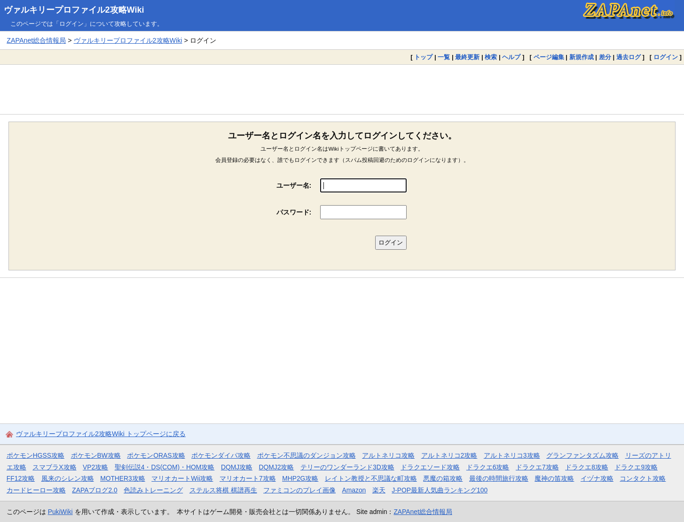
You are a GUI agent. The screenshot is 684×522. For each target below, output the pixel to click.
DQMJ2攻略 (276, 467)
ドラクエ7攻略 (537, 467)
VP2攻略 (95, 467)
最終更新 (467, 57)
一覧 (444, 57)
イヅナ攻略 (597, 478)
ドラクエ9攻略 (636, 467)
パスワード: (294, 212)
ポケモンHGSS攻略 (35, 455)
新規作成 (581, 57)
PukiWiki (60, 511)
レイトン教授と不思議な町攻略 (371, 478)
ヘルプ (511, 57)
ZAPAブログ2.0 (94, 490)
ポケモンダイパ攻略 (221, 455)
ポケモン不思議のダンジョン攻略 (306, 455)
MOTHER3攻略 (122, 478)
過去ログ (628, 57)
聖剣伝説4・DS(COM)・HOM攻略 (165, 467)
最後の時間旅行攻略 (498, 478)
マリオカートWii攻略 (182, 478)
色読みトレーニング (153, 490)
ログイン (665, 57)
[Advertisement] (342, 89)
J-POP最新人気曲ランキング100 (439, 490)
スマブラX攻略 (54, 467)
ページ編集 (549, 57)
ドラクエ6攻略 (488, 467)
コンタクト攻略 (643, 478)
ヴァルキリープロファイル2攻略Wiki (74, 10)
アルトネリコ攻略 (388, 455)
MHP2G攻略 (300, 478)
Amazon (354, 490)
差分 (605, 57)
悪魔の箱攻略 (443, 478)
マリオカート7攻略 (248, 478)
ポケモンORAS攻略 (156, 455)
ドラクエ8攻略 (586, 467)
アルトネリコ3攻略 (512, 455)
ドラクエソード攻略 (430, 467)
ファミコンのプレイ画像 (299, 490)
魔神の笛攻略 (554, 478)
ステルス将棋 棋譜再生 (223, 490)
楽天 (378, 490)
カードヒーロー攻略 (36, 490)
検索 (491, 57)
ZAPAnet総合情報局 (36, 40)
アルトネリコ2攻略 (449, 455)
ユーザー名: (294, 185)
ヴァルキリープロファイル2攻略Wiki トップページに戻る (101, 434)
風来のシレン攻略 (67, 478)
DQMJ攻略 (236, 467)
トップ (423, 57)
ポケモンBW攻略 (96, 455)
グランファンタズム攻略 (582, 455)
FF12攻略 (21, 478)
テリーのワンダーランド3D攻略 (347, 467)
